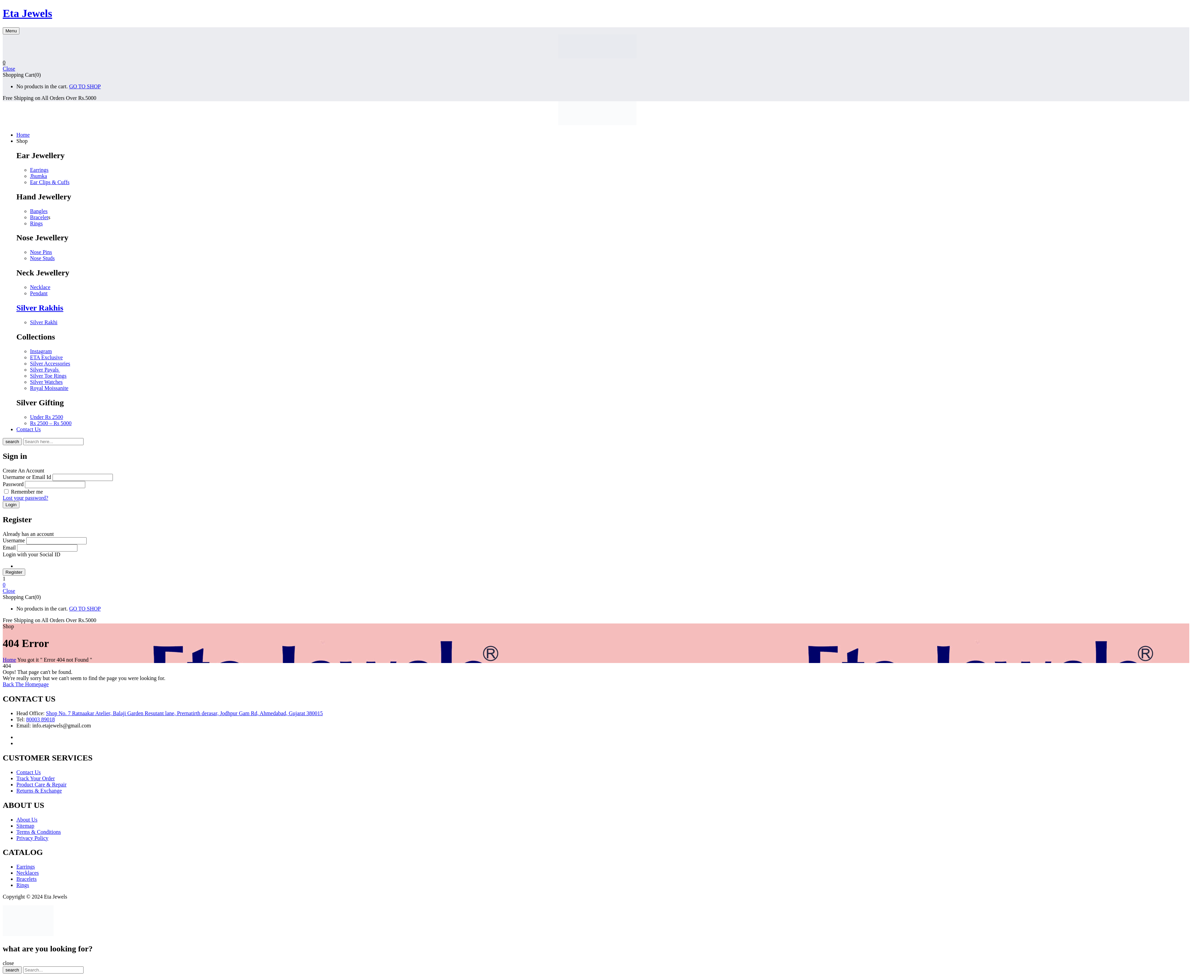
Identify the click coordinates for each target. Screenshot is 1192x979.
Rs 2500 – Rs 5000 (51, 423)
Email (9, 548)
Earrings (39, 170)
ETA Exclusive (46, 357)
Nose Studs (42, 258)
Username (14, 540)
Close (9, 69)
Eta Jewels (27, 13)
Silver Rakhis (39, 307)
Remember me (27, 492)
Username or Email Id (27, 477)
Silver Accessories (50, 363)
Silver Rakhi (43, 322)
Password (13, 484)
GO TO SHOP (85, 86)
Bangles (39, 211)
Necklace (40, 287)
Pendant (39, 293)
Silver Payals (45, 370)
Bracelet (39, 217)
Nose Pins (41, 252)
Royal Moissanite (49, 388)
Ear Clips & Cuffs (50, 182)
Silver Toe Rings (48, 376)
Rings (36, 223)
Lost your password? (25, 498)
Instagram (41, 351)
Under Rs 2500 (46, 417)
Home (9, 660)
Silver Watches (46, 382)
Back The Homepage (26, 684)
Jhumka (38, 176)
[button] (596, 63)
